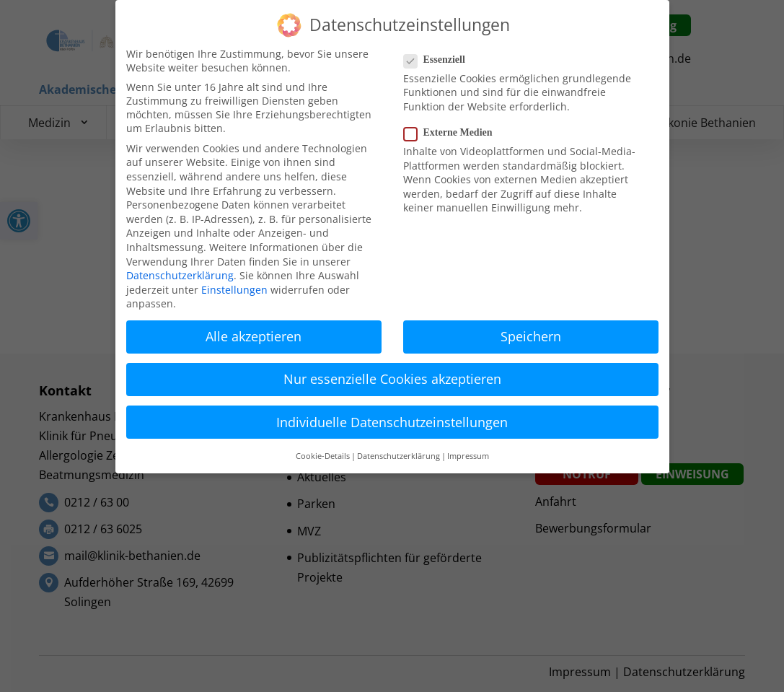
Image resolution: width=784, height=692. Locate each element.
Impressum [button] (468, 456)
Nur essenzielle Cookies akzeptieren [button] (392, 378)
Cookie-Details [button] (323, 456)
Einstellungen (234, 290)
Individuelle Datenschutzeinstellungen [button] (392, 422)
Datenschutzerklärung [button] (398, 456)
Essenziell (440, 60)
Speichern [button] (531, 336)
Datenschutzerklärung (180, 275)
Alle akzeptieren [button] (253, 336)
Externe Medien (454, 133)
